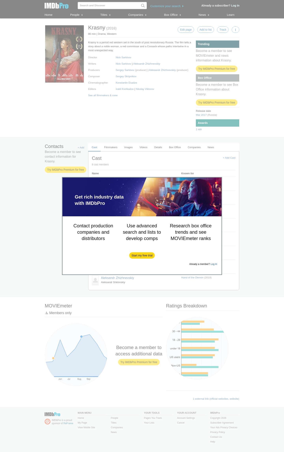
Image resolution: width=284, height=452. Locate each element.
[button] (142, 255)
